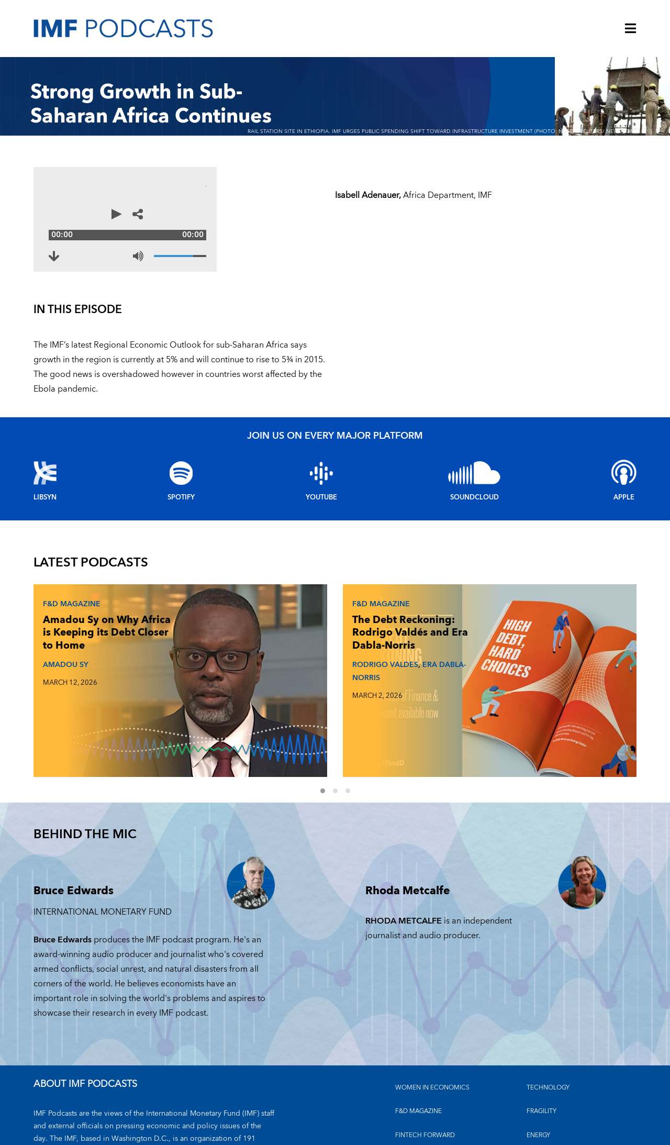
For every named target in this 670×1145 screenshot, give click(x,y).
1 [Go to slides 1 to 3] (328, 707)
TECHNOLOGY (548, 1002)
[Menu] (630, 29)
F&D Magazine (68, 586)
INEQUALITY (545, 1074)
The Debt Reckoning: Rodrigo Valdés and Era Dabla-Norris (283, 628)
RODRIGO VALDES (279, 672)
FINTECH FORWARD (425, 1050)
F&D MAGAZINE (418, 1026)
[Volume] (311, 245)
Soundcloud (474, 482)
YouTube (321, 482)
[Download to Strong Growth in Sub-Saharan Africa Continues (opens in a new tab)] (64, 245)
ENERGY (538, 1050)
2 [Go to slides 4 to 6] (341, 707)
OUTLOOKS (544, 1098)
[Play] (49, 219)
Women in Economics (432, 1002)
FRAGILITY (541, 1026)
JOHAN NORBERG (484, 659)
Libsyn (45, 482)
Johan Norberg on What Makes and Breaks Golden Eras (489, 622)
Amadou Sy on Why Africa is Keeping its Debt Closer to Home (80, 622)
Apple (623, 482)
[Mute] (269, 245)
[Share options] (332, 219)
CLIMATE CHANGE (422, 1074)
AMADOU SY (62, 659)
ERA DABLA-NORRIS (288, 679)
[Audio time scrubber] (190, 219)
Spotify (181, 482)
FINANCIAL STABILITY (426, 1098)
